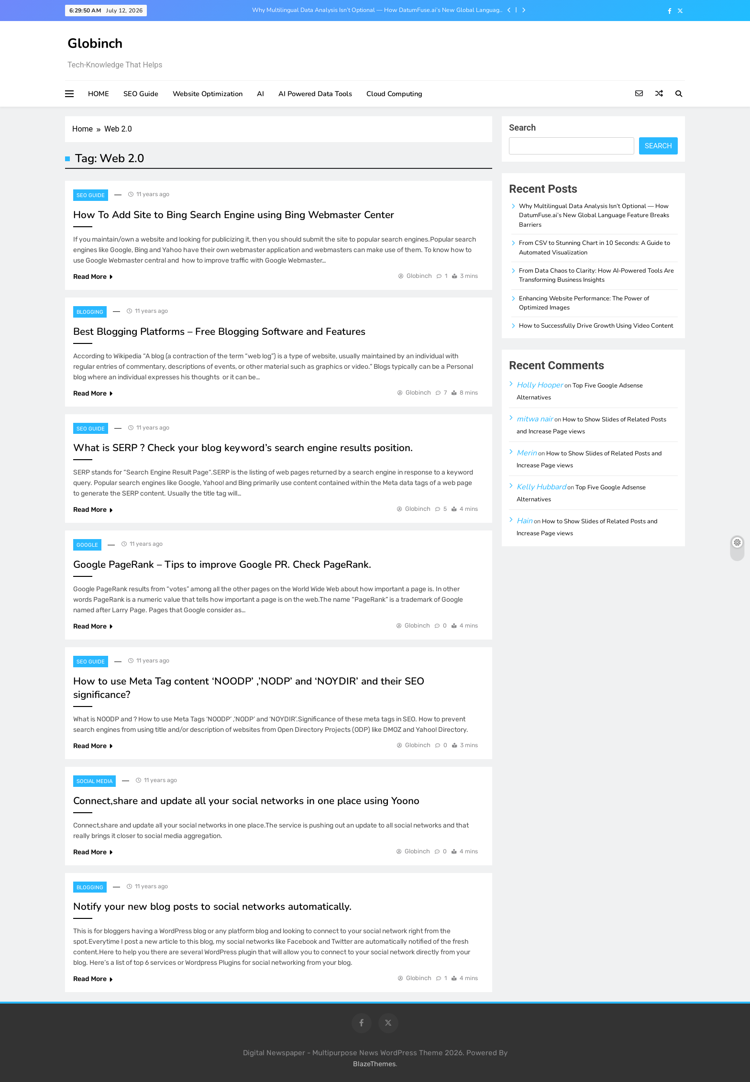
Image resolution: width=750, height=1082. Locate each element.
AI (260, 94)
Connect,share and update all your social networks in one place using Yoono (246, 800)
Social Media (94, 781)
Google (87, 545)
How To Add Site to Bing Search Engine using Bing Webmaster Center (233, 214)
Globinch (94, 43)
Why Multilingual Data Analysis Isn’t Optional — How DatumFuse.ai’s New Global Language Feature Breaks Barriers (377, 10)
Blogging (90, 312)
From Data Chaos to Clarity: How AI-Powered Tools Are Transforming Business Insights (596, 275)
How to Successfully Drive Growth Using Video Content (596, 325)
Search (522, 127)
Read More (92, 277)
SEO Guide (140, 94)
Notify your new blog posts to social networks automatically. (212, 906)
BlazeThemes (374, 1064)
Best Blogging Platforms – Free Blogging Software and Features (219, 331)
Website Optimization (208, 94)
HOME (98, 94)
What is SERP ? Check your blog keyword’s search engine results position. (243, 447)
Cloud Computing (394, 94)
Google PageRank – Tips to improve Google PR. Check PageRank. (222, 564)
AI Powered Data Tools (315, 94)
